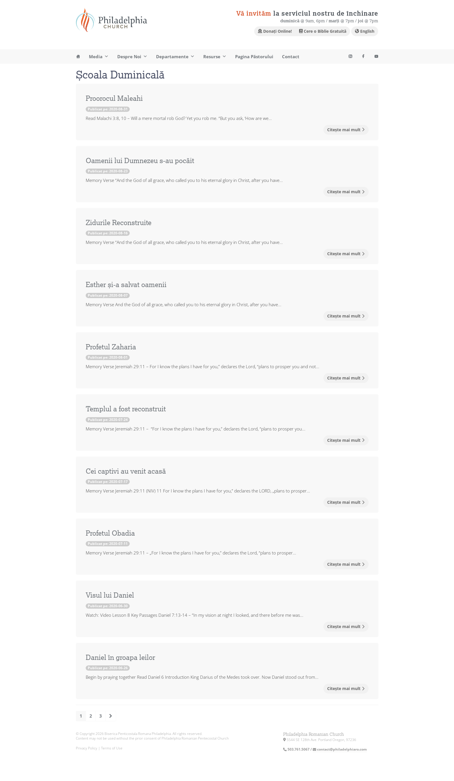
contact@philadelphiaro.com (340, 749)
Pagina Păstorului (254, 56)
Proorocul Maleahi (114, 98)
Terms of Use (111, 748)
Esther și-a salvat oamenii (126, 285)
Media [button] (99, 56)
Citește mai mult (346, 129)
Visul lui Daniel (110, 595)
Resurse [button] (214, 56)
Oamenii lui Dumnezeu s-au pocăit (140, 161)
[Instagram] (376, 56)
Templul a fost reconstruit (126, 409)
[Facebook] (363, 56)
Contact (290, 56)
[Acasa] (78, 56)
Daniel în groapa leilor (120, 658)
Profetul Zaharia (111, 347)
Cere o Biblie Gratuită (322, 31)
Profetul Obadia (110, 533)
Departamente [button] (175, 56)
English (364, 31)
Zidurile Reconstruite (118, 223)
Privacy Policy (86, 748)
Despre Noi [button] (132, 56)
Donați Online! (275, 31)
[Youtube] (350, 56)
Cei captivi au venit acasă (126, 471)
